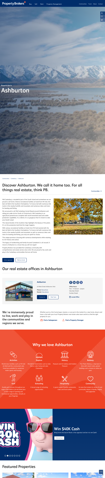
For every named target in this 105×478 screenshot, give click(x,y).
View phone (44, 290)
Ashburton (21, 179)
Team (90, 4)
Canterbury (13, 179)
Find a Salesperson (50, 320)
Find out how (59, 438)
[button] (76, 232)
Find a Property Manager (74, 320)
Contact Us (42, 297)
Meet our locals (21, 260)
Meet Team (53, 297)
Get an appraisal (8, 260)
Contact (100, 4)
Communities (83, 4)
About (95, 4)
